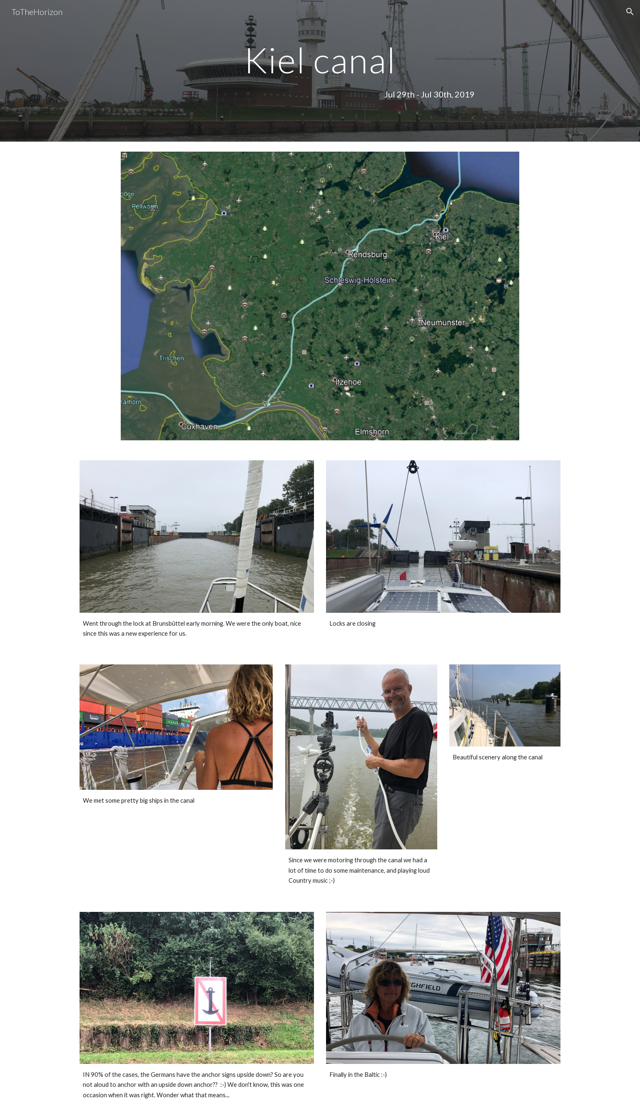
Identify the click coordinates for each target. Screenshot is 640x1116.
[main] (320, 59)
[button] (630, 12)
